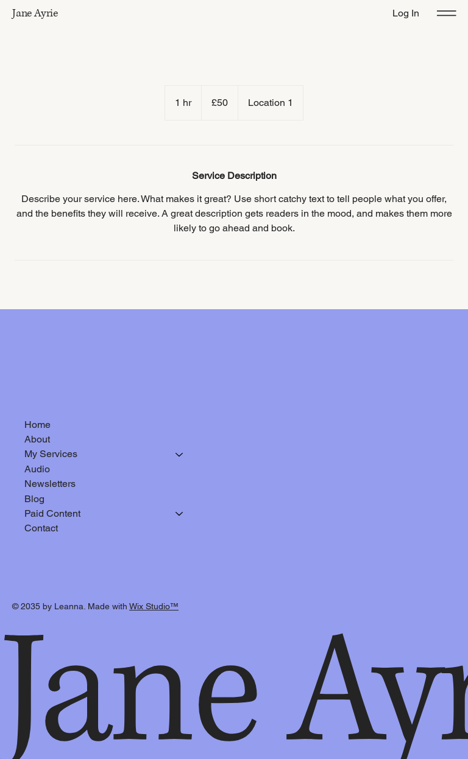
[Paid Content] (180, 513)
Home (37, 424)
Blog (34, 499)
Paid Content (52, 513)
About (37, 439)
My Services (50, 454)
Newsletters (50, 483)
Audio (37, 469)
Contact (41, 528)
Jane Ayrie (35, 13)
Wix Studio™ (154, 606)
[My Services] (180, 454)
